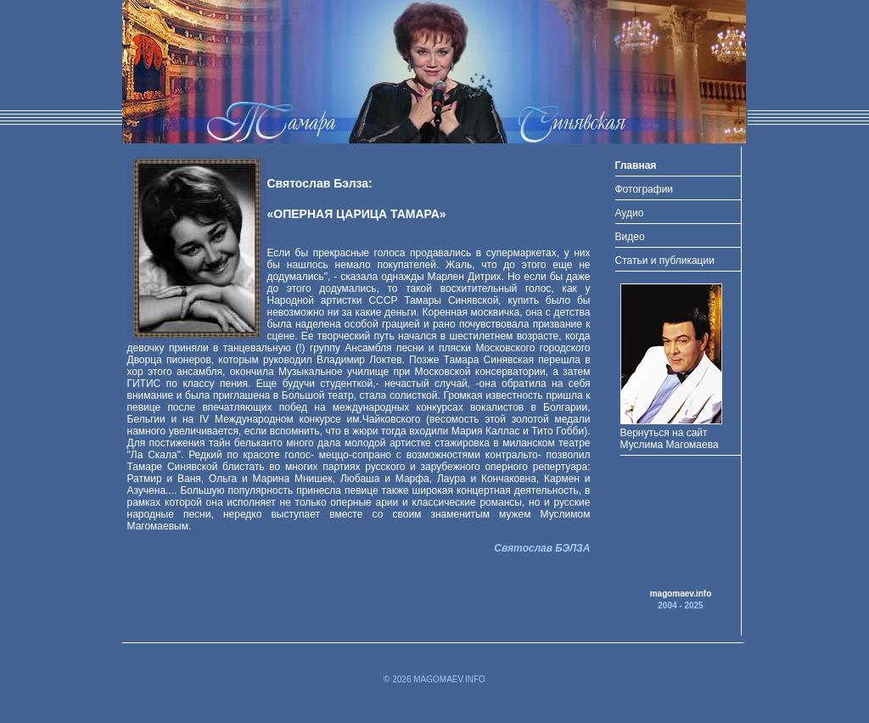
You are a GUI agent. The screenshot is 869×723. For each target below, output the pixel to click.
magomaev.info (681, 593)
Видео (630, 237)
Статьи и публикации (665, 260)
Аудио (629, 213)
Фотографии (644, 189)
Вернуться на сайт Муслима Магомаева (671, 433)
